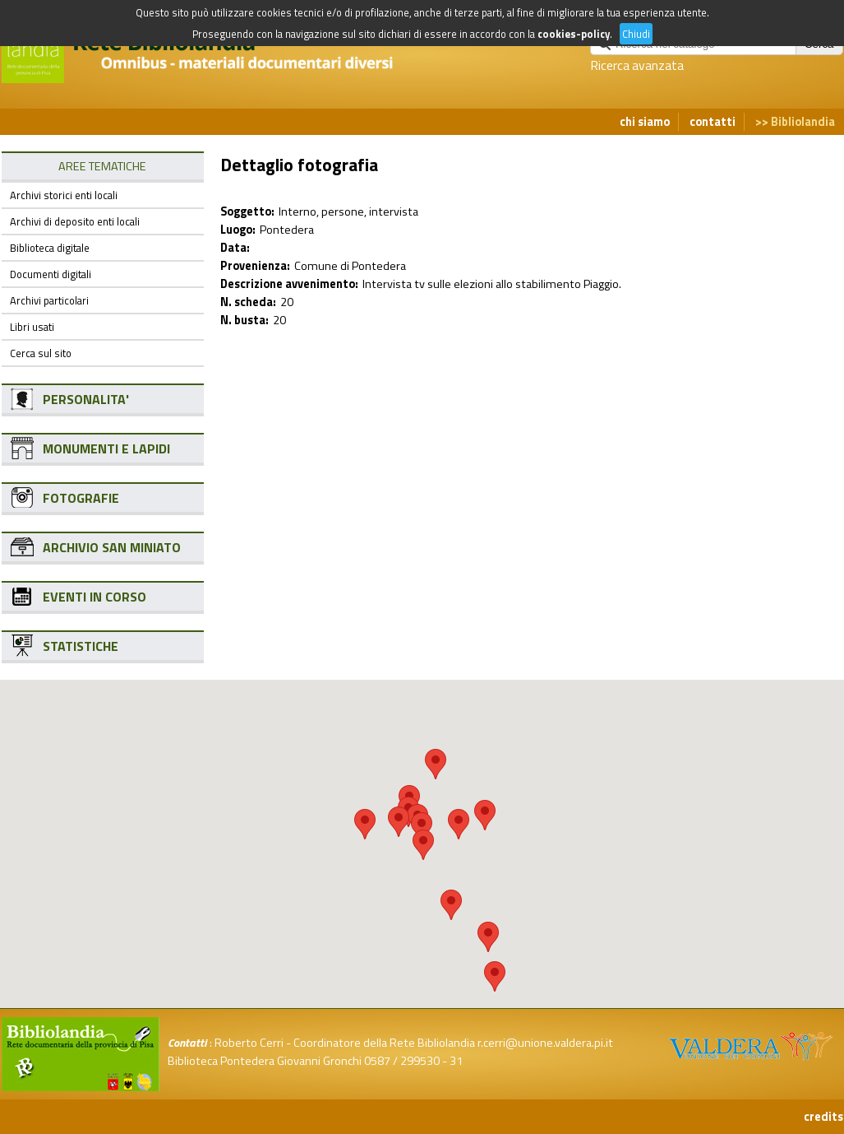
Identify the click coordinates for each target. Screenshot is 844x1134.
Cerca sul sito (40, 353)
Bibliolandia (803, 122)
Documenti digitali (50, 274)
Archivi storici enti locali (64, 195)
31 (456, 1061)
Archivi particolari (49, 300)
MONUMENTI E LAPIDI (106, 448)
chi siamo (645, 122)
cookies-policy (573, 34)
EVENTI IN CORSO (94, 597)
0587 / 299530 (402, 1061)
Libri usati (32, 326)
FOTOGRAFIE (81, 498)
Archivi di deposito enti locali (75, 221)
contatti (712, 122)
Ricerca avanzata (637, 65)
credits (823, 1117)
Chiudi (636, 34)
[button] (435, 764)
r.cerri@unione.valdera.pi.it (545, 1043)
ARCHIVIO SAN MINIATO (112, 547)
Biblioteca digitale (50, 247)
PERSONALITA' (86, 399)
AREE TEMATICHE (102, 166)
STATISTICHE (80, 646)
